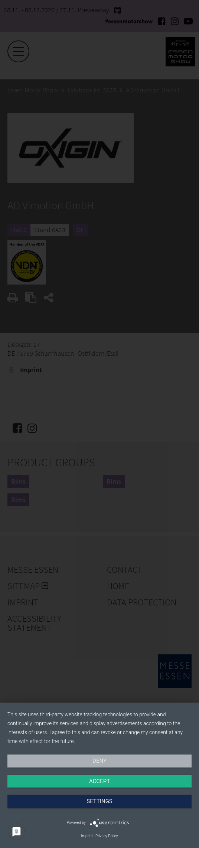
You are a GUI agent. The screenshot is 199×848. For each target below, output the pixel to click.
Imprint (87, 836)
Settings (99, 801)
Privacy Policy (106, 836)
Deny (99, 760)
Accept (99, 781)
